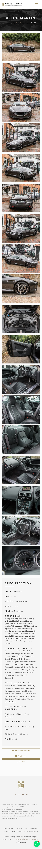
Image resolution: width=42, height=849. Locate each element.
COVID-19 (19, 839)
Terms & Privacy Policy (31, 839)
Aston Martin (25, 23)
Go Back (21, 761)
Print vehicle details (21, 750)
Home (8, 23)
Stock (15, 23)
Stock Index (21, 756)
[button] (37, 844)
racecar (23, 842)
